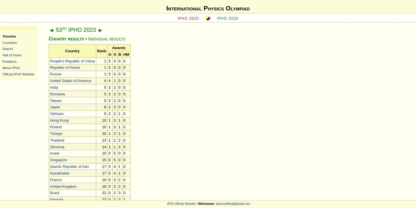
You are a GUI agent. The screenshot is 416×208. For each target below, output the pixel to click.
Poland (55, 127)
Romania (57, 94)
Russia (55, 74)
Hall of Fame (12, 55)
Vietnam (56, 114)
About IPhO (11, 68)
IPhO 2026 (227, 18)
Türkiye (56, 133)
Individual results (106, 39)
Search (8, 49)
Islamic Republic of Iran (69, 166)
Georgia (56, 199)
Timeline (9, 36)
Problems (10, 61)
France (55, 180)
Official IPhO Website (19, 74)
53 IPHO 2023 (76, 30)
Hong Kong (59, 120)
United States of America (70, 81)
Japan (55, 107)
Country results (66, 39)
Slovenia (57, 147)
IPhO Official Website (181, 203)
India (54, 87)
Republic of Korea (65, 67)
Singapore (58, 160)
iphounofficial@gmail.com (233, 203)
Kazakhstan (59, 173)
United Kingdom (63, 186)
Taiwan (55, 101)
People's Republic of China (72, 61)
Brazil (54, 193)
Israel (54, 153)
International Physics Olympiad (208, 8)
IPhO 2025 (188, 18)
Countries (10, 42)
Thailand (57, 140)
